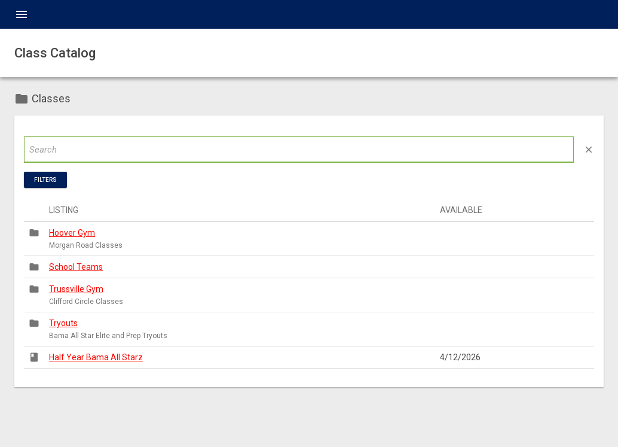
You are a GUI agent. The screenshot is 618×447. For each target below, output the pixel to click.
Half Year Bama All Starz (96, 357)
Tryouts (63, 323)
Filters (45, 180)
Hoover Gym (72, 233)
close (588, 149)
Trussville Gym (76, 289)
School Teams (76, 267)
